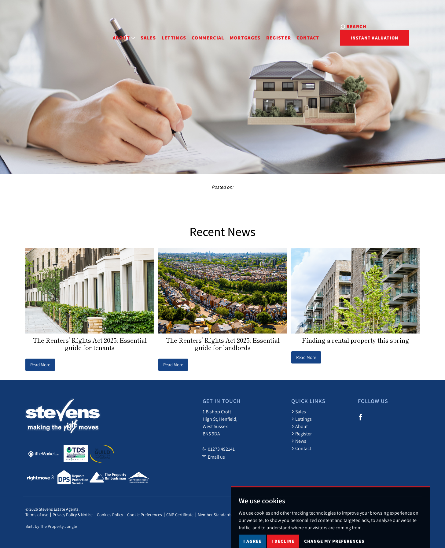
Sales (133, 33)
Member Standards (215, 514)
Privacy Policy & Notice (73, 514)
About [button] (108, 33)
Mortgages (230, 33)
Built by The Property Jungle (51, 526)
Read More (40, 364)
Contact (292, 33)
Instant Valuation (393, 34)
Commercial (193, 33)
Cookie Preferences (144, 514)
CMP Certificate (179, 514)
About (299, 426)
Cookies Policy (110, 514)
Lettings (158, 33)
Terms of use (36, 514)
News (298, 441)
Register (263, 33)
